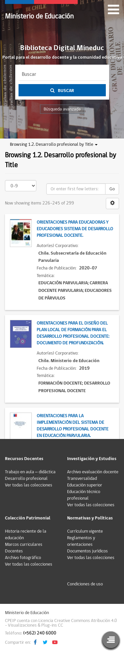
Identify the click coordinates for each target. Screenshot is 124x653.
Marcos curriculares (23, 544)
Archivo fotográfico (23, 557)
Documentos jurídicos (87, 551)
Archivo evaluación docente (92, 472)
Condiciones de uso (85, 584)
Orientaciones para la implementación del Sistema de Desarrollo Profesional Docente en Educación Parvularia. (72, 426)
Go (112, 189)
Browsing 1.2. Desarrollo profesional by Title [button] (54, 144)
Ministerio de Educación (39, 16)
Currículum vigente (85, 531)
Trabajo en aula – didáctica (30, 472)
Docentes (14, 551)
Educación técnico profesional (83, 495)
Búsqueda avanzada (62, 109)
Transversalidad (82, 478)
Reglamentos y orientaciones (81, 541)
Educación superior (84, 485)
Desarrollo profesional (26, 478)
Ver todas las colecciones (28, 485)
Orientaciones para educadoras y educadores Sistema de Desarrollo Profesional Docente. (75, 229)
